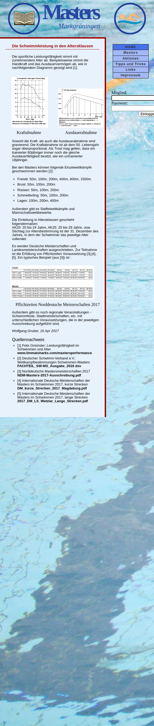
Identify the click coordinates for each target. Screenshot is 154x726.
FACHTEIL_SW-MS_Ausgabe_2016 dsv (49, 366)
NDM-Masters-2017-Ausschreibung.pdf (49, 375)
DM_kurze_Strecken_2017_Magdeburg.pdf (52, 388)
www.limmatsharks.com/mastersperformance (54, 353)
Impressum (131, 75)
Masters (131, 52)
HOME (130, 47)
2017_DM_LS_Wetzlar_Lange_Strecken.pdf (52, 401)
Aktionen (131, 58)
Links (131, 70)
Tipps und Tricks (130, 64)
